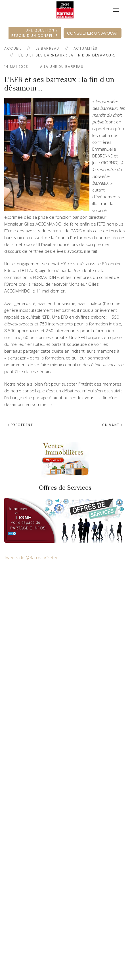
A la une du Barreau (62, 66)
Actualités (86, 48)
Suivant (112, 424)
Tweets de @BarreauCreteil (31, 557)
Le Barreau (47, 48)
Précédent (20, 424)
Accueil (13, 48)
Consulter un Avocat (92, 33)
